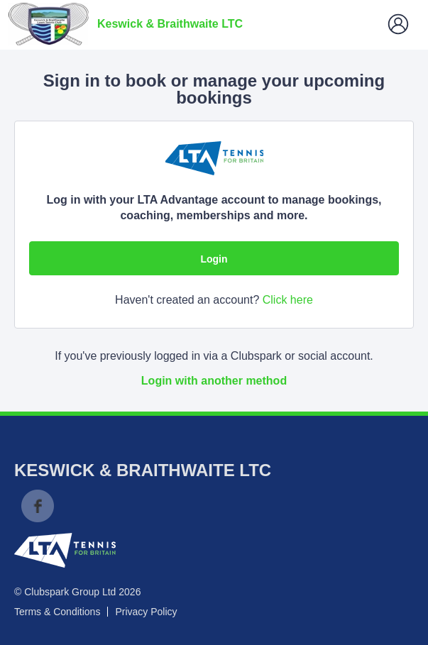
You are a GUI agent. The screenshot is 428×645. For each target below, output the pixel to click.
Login (213, 259)
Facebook (37, 506)
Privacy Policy (146, 611)
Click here (288, 300)
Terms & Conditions (57, 611)
